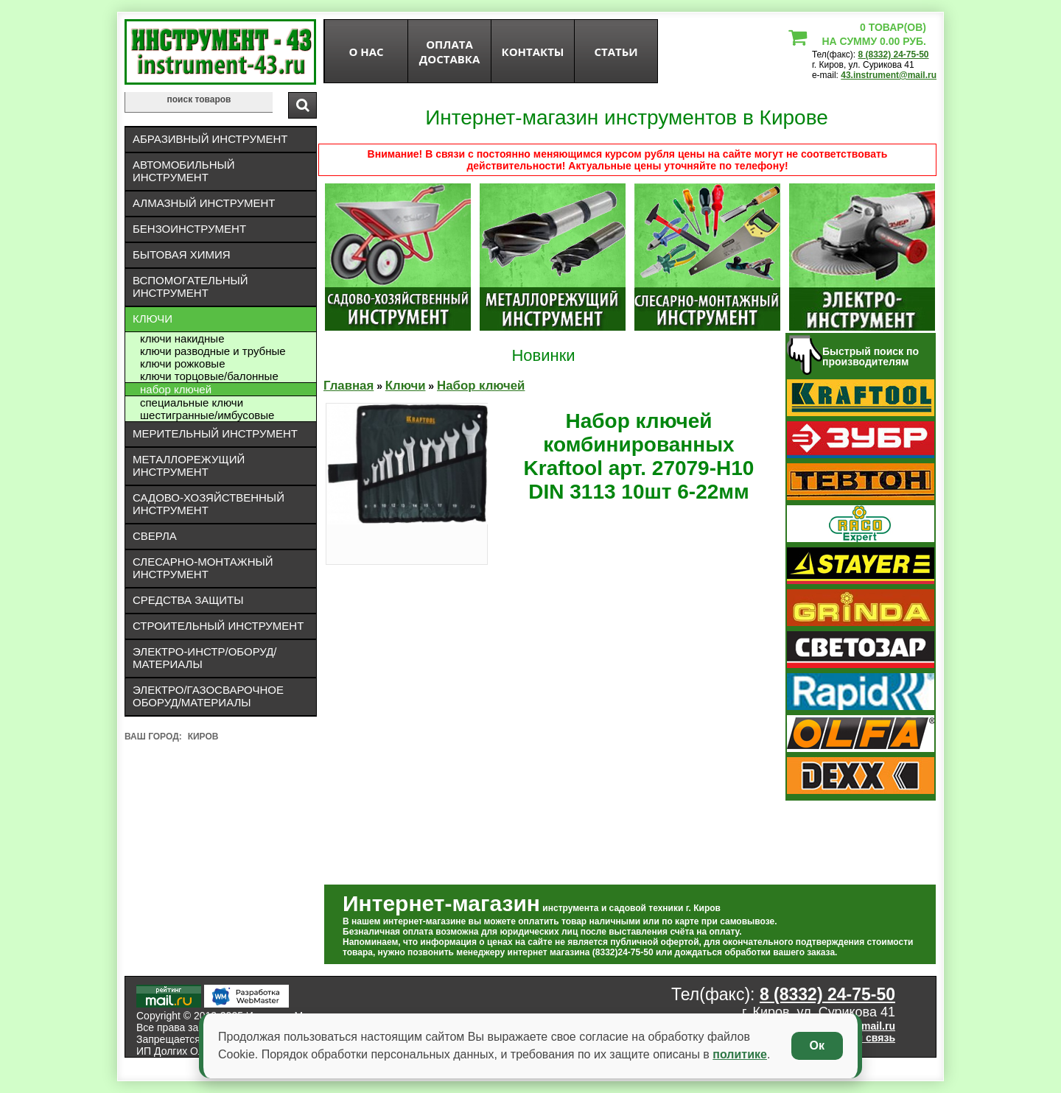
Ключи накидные (182, 338)
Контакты (533, 51)
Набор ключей (175, 389)
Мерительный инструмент (215, 433)
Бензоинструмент (189, 228)
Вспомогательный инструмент (190, 286)
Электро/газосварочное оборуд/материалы (208, 696)
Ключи (152, 318)
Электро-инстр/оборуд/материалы (205, 657)
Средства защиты (188, 600)
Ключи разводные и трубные (213, 351)
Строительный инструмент (218, 625)
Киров (203, 736)
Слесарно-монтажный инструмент (203, 567)
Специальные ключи (191, 402)
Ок (817, 1045)
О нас (366, 51)
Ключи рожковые (182, 363)
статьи (615, 51)
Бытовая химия (182, 254)
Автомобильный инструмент (184, 170)
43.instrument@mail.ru (888, 75)
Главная (348, 386)
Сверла (155, 536)
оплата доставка (449, 51)
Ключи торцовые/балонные (209, 376)
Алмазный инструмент (204, 203)
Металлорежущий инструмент (189, 465)
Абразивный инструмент (210, 139)
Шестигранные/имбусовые (207, 415)
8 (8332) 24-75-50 (893, 54)
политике (739, 1054)
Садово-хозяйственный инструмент (208, 503)
